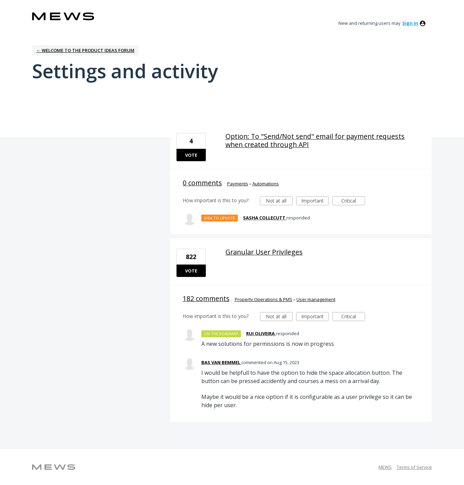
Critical (353, 201)
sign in (410, 23)
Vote (191, 155)
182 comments (206, 298)
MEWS (385, 467)
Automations (265, 183)
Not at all (279, 201)
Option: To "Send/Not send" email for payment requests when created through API (315, 140)
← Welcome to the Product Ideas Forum (85, 50)
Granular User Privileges (264, 252)
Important (315, 201)
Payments (237, 183)
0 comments (202, 182)
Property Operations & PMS (263, 299)
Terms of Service (414, 467)
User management (315, 299)
